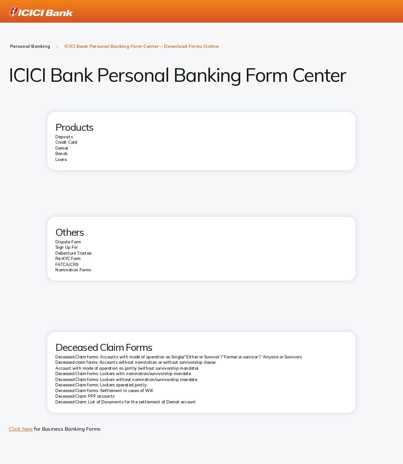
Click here (21, 429)
